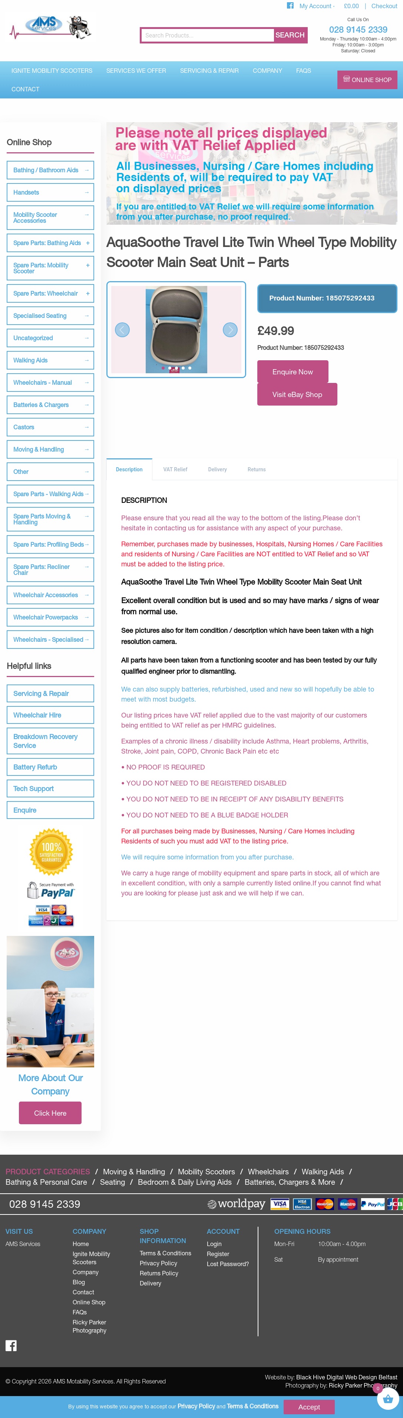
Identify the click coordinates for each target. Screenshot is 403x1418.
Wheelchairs (268, 1171)
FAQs (303, 70)
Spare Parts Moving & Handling (41, 519)
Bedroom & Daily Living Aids (185, 1182)
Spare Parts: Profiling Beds (48, 544)
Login (214, 1243)
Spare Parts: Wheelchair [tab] (45, 293)
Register (218, 1253)
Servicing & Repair (209, 70)
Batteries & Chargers (41, 404)
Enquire (24, 810)
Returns (257, 469)
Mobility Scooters (206, 1171)
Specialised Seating (39, 315)
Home (81, 1243)
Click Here (50, 1113)
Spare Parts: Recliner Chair (41, 569)
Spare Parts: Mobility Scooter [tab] (40, 267)
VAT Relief (175, 469)
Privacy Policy (158, 1262)
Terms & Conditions (165, 1252)
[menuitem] (52, 70)
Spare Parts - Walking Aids (48, 493)
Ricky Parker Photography (363, 1385)
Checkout (384, 5)
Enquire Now (292, 371)
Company (267, 70)
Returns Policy (159, 1272)
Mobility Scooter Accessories (35, 217)
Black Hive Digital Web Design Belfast (346, 1376)
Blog (79, 1281)
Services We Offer (136, 70)
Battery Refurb (35, 767)
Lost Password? (228, 1263)
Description (129, 469)
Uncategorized (33, 337)
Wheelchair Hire (37, 715)
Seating (112, 1182)
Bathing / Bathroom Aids (45, 169)
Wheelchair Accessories (45, 594)
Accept (309, 1407)
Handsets (26, 192)
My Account (316, 5)
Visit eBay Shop (297, 394)
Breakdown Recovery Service (45, 740)
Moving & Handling (38, 449)
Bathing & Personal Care (46, 1182)
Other (20, 471)
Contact (25, 88)
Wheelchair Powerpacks (45, 617)
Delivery (217, 469)
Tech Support (33, 788)
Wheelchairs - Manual (42, 382)
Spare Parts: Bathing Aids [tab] (47, 242)
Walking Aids (30, 360)
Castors (23, 426)
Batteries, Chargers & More (290, 1182)
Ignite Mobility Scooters (51, 70)
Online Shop (372, 79)
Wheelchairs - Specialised (48, 639)
